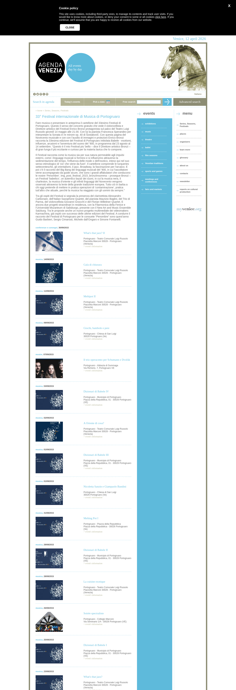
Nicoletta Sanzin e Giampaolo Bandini (105, 486)
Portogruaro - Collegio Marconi (99, 619)
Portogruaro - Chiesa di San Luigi (100, 333)
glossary (184, 157)
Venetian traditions (154, 163)
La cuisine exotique (94, 581)
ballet (147, 147)
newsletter (185, 181)
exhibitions (150, 124)
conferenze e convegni (47, 227)
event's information (93, 246)
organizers (185, 142)
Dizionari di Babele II (96, 549)
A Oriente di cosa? (94, 423)
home (39, 110)
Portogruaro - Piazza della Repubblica (102, 524)
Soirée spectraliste (94, 613)
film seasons (151, 155)
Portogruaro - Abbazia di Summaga (101, 365)
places (183, 134)
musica (39, 259)
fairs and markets (153, 189)
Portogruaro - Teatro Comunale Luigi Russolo (106, 238)
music (148, 131)
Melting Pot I (91, 518)
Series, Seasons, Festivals (57, 110)
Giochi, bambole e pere (96, 328)
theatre (148, 139)
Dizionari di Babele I (95, 645)
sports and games (153, 171)
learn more (185, 150)
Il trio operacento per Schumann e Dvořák (107, 359)
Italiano (198, 94)
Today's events (72, 102)
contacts (184, 173)
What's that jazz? (93, 676)
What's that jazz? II (94, 232)
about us (184, 165)
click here (160, 16)
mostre (39, 354)
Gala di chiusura (93, 264)
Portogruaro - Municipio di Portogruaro (102, 397)
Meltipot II (90, 296)
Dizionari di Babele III (96, 454)
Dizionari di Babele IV (96, 391)
